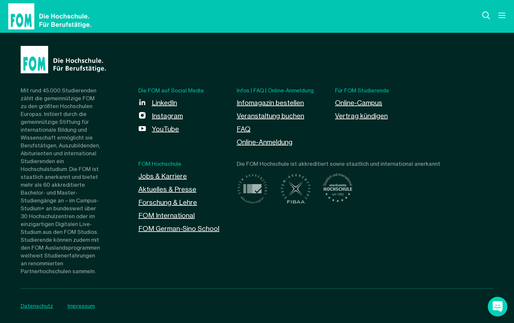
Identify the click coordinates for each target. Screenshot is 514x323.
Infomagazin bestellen (270, 103)
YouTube (165, 129)
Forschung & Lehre (167, 202)
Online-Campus (358, 103)
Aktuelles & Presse (167, 189)
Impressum (81, 306)
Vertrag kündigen (361, 116)
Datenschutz (37, 306)
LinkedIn (164, 103)
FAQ (243, 129)
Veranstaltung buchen (270, 116)
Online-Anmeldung (264, 142)
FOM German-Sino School (178, 228)
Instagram (167, 116)
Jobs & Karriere (162, 176)
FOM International (166, 215)
